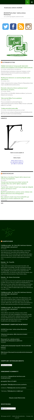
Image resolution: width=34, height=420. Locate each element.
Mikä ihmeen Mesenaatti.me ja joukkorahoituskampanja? (16, 352)
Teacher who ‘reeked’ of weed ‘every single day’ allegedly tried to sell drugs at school (17, 187)
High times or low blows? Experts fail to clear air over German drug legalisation (15, 177)
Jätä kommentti (20, 16)
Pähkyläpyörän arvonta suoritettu (17, 384)
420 (2, 203)
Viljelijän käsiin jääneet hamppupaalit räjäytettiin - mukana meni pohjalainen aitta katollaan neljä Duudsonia (16, 66)
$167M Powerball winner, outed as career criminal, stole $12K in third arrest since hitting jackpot (16, 192)
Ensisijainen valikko (32, 2)
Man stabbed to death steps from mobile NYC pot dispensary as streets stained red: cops (15, 197)
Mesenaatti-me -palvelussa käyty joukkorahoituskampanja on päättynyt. (11, 339)
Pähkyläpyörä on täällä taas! (15, 391)
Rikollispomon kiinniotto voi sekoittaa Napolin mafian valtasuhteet (15, 78)
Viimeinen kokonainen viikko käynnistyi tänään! (14, 334)
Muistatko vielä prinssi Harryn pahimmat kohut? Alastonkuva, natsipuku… (14, 88)
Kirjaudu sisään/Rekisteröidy (17, 398)
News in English (8, 173)
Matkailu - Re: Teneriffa (7, 262)
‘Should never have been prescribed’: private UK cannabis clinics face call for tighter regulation (14, 182)
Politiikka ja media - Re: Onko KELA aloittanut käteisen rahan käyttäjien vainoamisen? (16, 246)
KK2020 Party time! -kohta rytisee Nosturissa (14, 329)
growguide (12, 16)
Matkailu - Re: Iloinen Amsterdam (10, 277)
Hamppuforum (7, 241)
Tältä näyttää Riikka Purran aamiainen (11, 98)
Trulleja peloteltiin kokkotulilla (9, 108)
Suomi (4, 408)
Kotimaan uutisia (8, 62)
